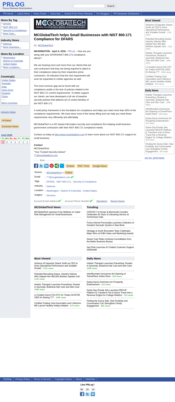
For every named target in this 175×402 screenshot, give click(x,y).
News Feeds (40, 13)
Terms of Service (42, 379)
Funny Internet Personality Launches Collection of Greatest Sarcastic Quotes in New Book (110, 223)
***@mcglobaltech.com (46, 155)
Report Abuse (118, 201)
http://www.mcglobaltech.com (70, 134)
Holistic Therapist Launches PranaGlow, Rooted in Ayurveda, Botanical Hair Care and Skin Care (57, 285)
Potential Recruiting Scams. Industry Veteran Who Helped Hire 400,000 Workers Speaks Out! (57, 275)
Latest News (23, 13)
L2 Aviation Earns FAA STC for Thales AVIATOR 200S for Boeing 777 (159, 69)
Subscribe (55, 13)
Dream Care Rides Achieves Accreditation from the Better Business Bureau (109, 240)
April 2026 (6, 135)
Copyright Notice (63, 379)
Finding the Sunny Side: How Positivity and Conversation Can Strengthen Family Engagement (107, 303)
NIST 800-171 (10, 27)
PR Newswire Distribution (126, 13)
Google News (100, 166)
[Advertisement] (117, 75)
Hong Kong (7, 90)
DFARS (7, 23)
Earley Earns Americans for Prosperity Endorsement (158, 119)
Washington (9, 57)
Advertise (90, 379)
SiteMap (7, 379)
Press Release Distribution (17, 7)
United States (10, 64)
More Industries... (12, 47)
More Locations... (12, 67)
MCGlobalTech (45, 45)
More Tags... (9, 33)
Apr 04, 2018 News (154, 157)
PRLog (71, 51)
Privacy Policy (23, 379)
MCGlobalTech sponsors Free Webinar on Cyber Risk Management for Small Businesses (57, 213)
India (4, 86)
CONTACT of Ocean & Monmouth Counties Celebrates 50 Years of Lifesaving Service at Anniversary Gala (108, 214)
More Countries (10, 103)
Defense (7, 44)
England (6, 93)
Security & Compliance (15, 30)
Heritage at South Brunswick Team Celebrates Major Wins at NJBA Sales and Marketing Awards (110, 232)
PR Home (8, 13)
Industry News (8, 112)
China (5, 96)
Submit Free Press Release (78, 13)
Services (51, 195)
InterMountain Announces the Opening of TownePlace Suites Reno (106, 275)
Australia (6, 83)
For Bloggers (103, 13)
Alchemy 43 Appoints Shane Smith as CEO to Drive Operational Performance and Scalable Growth (56, 266)
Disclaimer (101, 201)
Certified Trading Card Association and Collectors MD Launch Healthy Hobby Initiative (57, 304)
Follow (69, 172)
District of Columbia (13, 60)
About (79, 379)
